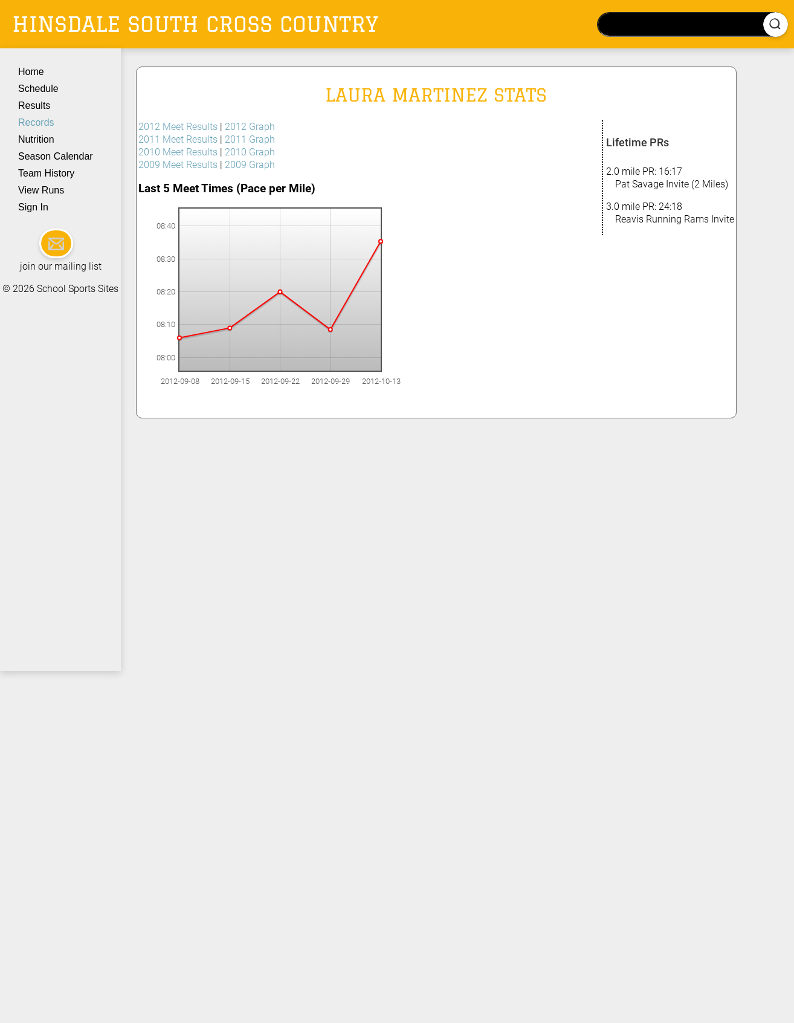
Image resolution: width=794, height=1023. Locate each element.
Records (36, 122)
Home (31, 72)
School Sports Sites (77, 288)
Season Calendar (55, 156)
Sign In (33, 207)
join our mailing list (61, 266)
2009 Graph (250, 164)
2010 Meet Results (178, 152)
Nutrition (36, 139)
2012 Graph (250, 126)
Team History (46, 173)
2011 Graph (250, 139)
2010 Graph (250, 152)
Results (34, 105)
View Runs (41, 190)
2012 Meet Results (178, 126)
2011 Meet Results (178, 139)
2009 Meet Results (178, 164)
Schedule (38, 88)
